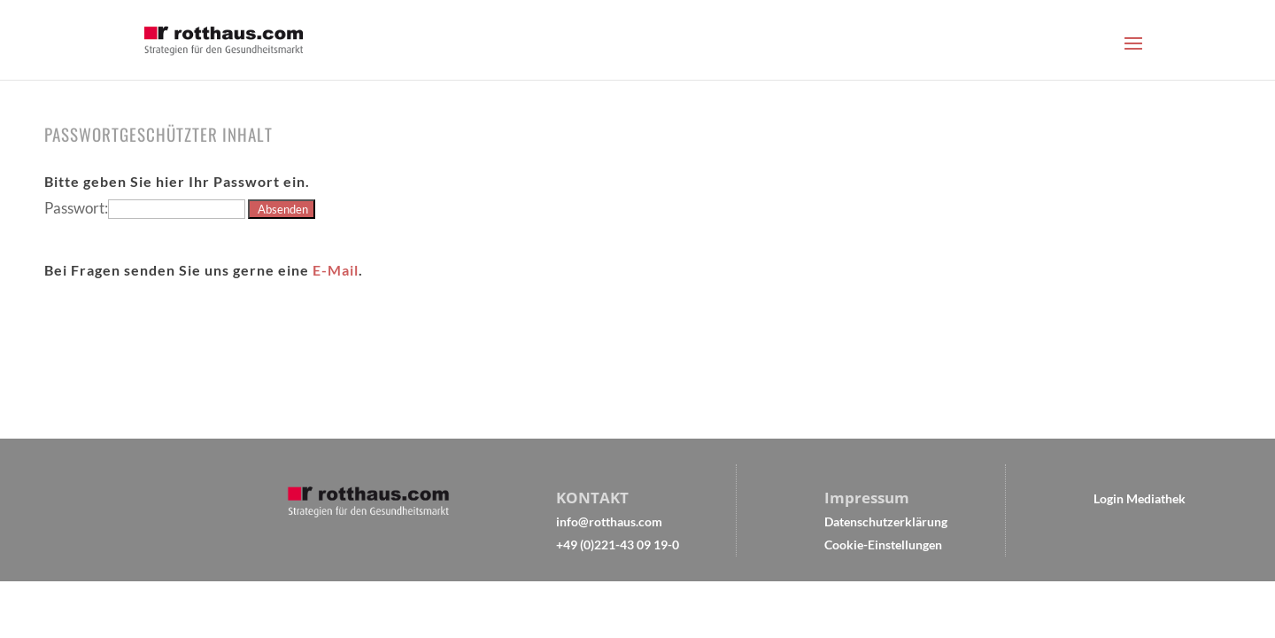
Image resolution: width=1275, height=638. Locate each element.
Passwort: (144, 207)
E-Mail (336, 269)
